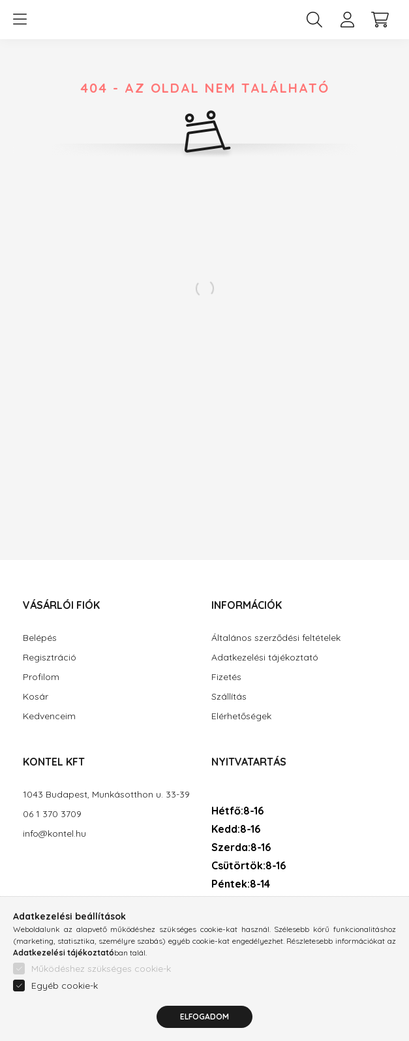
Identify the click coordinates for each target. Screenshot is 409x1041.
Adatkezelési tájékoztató (264, 657)
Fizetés (226, 677)
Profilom (41, 677)
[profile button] (347, 20)
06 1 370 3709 (52, 814)
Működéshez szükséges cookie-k (101, 976)
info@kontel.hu (54, 833)
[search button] (314, 20)
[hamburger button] (20, 20)
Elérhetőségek (241, 716)
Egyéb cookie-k (64, 993)
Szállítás (229, 696)
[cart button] (380, 20)
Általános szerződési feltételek (276, 638)
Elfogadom (204, 1024)
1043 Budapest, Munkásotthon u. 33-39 (106, 794)
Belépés (40, 638)
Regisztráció (49, 657)
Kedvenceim (49, 716)
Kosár (35, 696)
